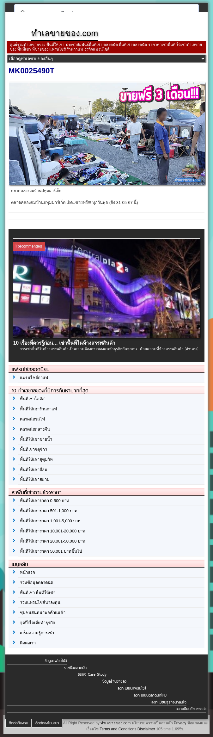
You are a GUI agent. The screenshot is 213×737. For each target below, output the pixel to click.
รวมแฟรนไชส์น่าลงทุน (40, 602)
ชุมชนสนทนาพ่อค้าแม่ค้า (42, 612)
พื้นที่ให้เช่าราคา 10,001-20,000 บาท (52, 531)
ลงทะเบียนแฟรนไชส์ (132, 688)
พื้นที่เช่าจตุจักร (33, 449)
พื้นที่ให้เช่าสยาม (35, 479)
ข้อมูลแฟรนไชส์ (56, 661)
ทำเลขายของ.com (115, 723)
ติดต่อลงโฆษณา (47, 723)
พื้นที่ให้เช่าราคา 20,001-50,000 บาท (52, 541)
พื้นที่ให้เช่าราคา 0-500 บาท (44, 500)
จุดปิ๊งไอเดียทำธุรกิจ (37, 622)
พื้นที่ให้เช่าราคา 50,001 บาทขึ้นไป (51, 551)
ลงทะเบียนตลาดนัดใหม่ (150, 695)
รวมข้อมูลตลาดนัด (36, 582)
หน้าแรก (27, 572)
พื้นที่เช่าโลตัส (32, 398)
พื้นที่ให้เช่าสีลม (33, 469)
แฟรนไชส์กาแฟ (34, 377)
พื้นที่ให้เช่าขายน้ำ (36, 439)
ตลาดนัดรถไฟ (32, 419)
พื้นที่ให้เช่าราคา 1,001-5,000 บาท (50, 521)
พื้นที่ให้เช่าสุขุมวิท (36, 459)
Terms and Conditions (118, 729)
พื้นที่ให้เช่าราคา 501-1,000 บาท (48, 510)
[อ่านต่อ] (191, 349)
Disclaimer (146, 729)
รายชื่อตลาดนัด (75, 668)
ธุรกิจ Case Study (92, 674)
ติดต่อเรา (28, 643)
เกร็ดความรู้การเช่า (37, 632)
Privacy (180, 723)
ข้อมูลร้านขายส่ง (114, 681)
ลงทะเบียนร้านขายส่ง (191, 709)
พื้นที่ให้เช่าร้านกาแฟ (38, 409)
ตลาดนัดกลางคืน (35, 429)
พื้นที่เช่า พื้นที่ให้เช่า (38, 592)
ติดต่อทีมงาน (18, 723)
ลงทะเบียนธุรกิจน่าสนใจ (168, 702)
